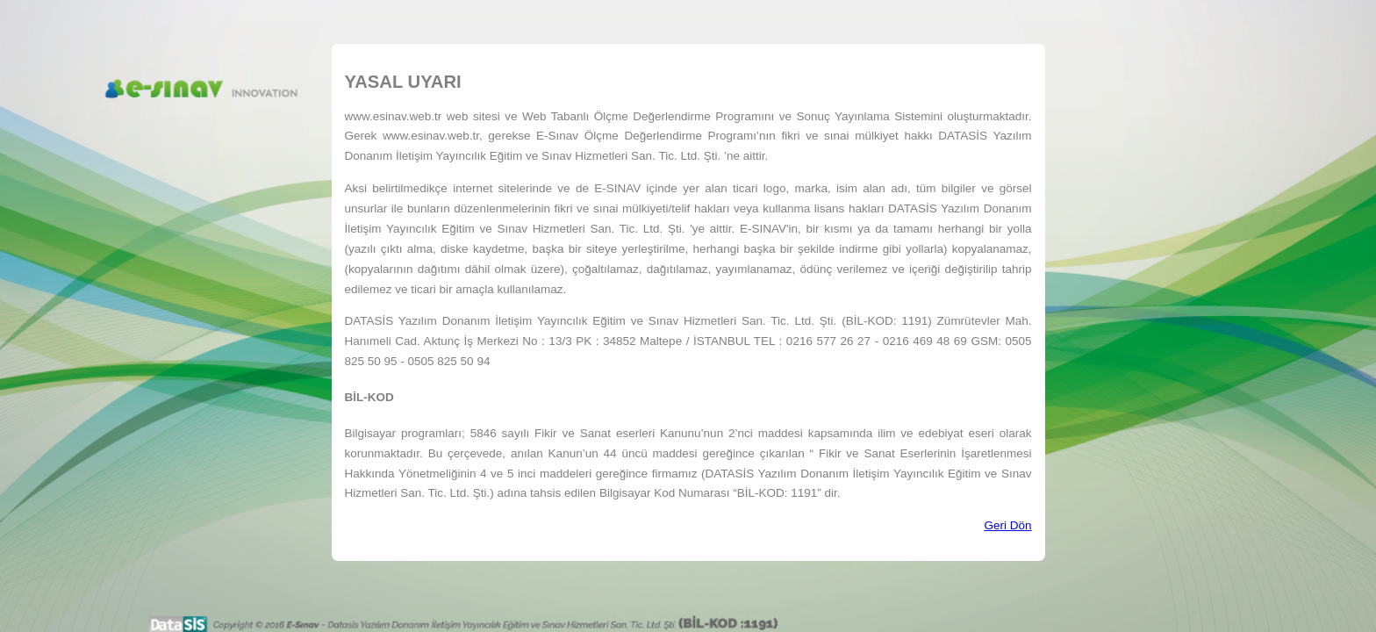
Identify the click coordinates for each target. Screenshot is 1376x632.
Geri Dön (1007, 525)
